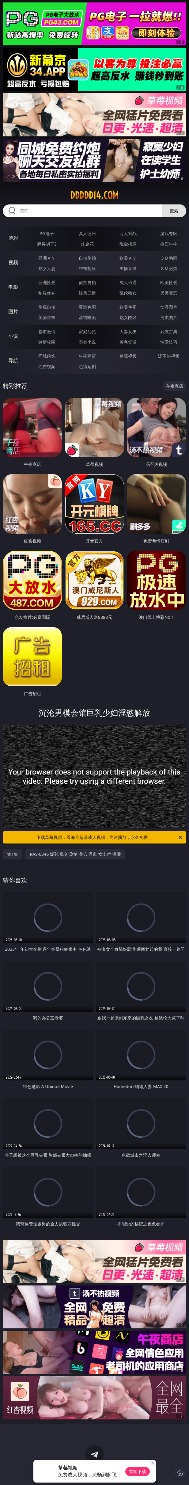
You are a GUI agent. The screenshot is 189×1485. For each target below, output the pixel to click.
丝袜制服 (87, 268)
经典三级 (87, 293)
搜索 (174, 211)
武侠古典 (168, 331)
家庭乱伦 (87, 331)
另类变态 (168, 293)
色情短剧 (87, 366)
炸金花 (87, 244)
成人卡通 (128, 282)
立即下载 (137, 1471)
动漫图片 (168, 307)
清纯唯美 (87, 317)
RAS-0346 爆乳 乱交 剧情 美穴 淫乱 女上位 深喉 (75, 854)
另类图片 (168, 317)
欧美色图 (128, 307)
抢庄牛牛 (168, 244)
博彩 (13, 237)
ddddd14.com (94, 195)
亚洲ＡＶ (46, 258)
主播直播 (128, 268)
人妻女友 (128, 331)
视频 (13, 262)
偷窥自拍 (46, 307)
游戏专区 (168, 233)
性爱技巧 (168, 342)
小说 (13, 336)
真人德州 (87, 233)
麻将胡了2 (47, 244)
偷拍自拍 (87, 282)
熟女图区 (128, 317)
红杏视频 (46, 366)
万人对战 (128, 233)
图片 (13, 311)
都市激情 (46, 331)
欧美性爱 (168, 282)
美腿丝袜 (46, 317)
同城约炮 (46, 356)
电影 (13, 287)
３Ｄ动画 (168, 258)
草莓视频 (128, 356)
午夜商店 (87, 356)
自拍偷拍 (87, 258)
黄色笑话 (128, 342)
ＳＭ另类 (168, 268)
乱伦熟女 (128, 293)
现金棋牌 (128, 244)
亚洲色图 (87, 307)
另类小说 (87, 342)
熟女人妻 (46, 268)
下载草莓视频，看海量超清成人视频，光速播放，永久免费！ (109, 837)
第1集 (12, 854)
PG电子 (47, 233)
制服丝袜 (46, 293)
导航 (13, 360)
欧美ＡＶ (128, 258)
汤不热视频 (169, 356)
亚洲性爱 (46, 282)
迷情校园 (46, 342)
